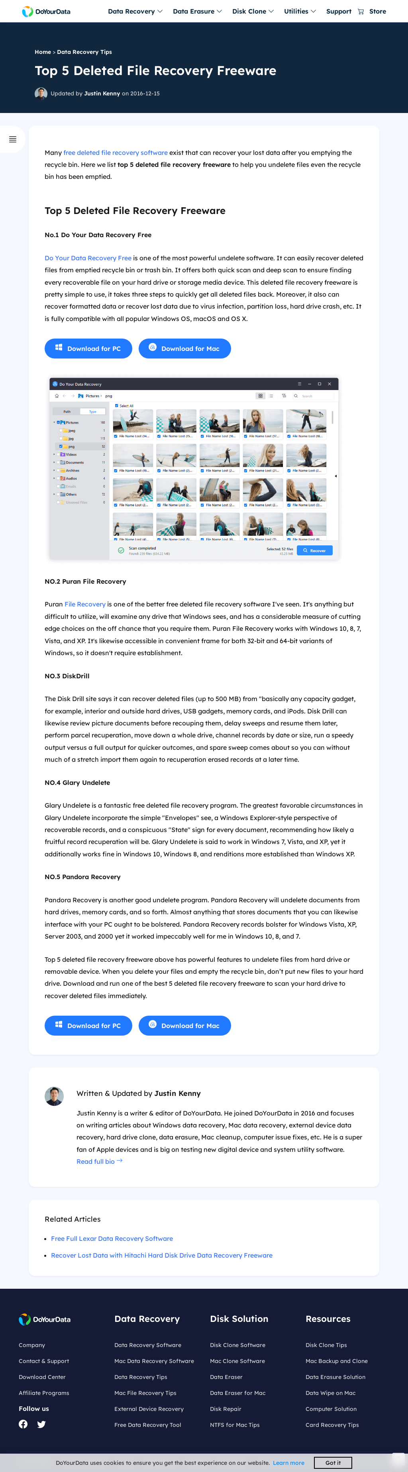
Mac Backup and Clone (337, 1361)
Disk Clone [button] (253, 11)
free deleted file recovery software (115, 153)
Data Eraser (226, 1377)
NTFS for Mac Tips (235, 1424)
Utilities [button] (300, 11)
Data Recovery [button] (135, 11)
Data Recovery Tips (84, 51)
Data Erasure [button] (198, 11)
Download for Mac (190, 349)
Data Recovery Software (147, 1345)
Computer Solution (331, 1409)
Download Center (42, 1377)
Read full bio (99, 1161)
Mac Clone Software (237, 1361)
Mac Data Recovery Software (154, 1361)
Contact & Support (44, 1361)
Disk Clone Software (237, 1345)
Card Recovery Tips (332, 1424)
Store (372, 11)
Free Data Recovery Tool (147, 1424)
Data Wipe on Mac (330, 1393)
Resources (328, 1318)
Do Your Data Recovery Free (88, 258)
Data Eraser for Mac (237, 1393)
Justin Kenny (102, 93)
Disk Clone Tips (326, 1345)
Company (32, 1345)
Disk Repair (225, 1409)
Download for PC (94, 349)
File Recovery (85, 604)
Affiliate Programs (44, 1393)
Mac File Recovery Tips (145, 1393)
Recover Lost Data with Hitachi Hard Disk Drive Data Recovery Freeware (162, 1255)
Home (43, 51)
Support (338, 11)
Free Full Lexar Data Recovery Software (112, 1238)
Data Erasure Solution (335, 1377)
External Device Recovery (149, 1409)
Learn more (288, 1462)
